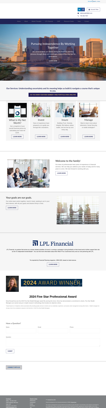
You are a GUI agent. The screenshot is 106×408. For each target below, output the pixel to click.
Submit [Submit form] (10, 351)
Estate (31, 404)
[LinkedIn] (79, 9)
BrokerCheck (73, 402)
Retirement (32, 400)
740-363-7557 (12, 400)
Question (8, 337)
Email (39, 327)
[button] (19, 21)
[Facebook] (83, 9)
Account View (93, 9)
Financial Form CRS (52, 399)
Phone (71, 327)
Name (7, 327)
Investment (32, 402)
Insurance (32, 405)
